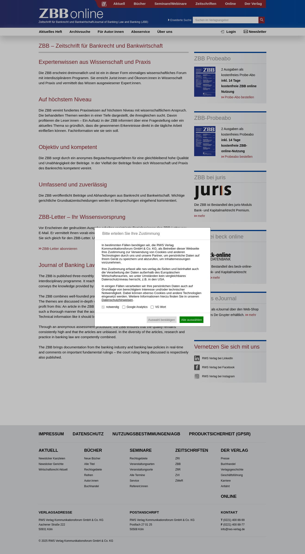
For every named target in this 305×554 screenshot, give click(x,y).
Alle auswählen (191, 320)
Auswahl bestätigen (161, 320)
